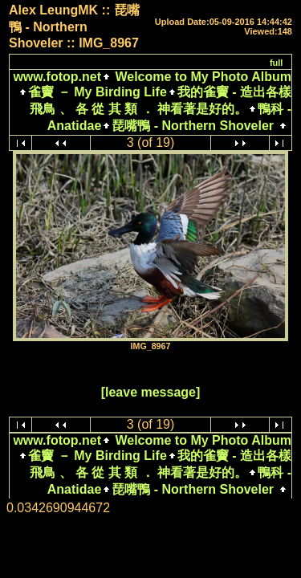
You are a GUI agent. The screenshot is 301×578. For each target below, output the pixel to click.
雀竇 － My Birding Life (97, 92)
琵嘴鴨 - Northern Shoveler (193, 125)
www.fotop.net (57, 76)
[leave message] (151, 392)
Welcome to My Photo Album (201, 76)
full (276, 62)
